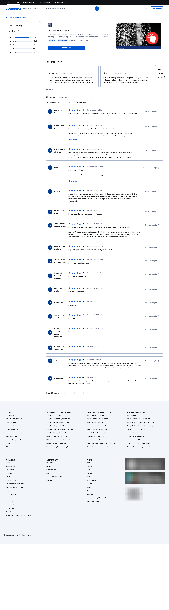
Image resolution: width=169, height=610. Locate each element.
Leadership (10, 470)
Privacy (89, 473)
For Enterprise (11, 494)
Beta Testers (51, 470)
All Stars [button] (67, 103)
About (8, 463)
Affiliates (90, 494)
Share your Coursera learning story (18, 515)
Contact (89, 484)
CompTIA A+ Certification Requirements (141, 422)
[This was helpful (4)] (151, 126)
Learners (49, 463)
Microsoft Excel (11, 436)
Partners (49, 466)
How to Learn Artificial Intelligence (139, 440)
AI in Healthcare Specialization (97, 426)
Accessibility (91, 480)
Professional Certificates (15, 484)
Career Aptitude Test (134, 415)
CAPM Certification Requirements (139, 419)
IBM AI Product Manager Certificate (58, 440)
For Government (12, 498)
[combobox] (68, 8)
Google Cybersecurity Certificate (58, 419)
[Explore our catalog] (27, 8)
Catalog (9, 477)
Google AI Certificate (53, 415)
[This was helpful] (152, 225)
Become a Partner (12, 505)
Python (8, 443)
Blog (48, 473)
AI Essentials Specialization (96, 415)
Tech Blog (50, 480)
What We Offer (11, 466)
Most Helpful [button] (82, 103)
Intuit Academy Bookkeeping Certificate (60, 447)
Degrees (9, 491)
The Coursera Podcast (54, 477)
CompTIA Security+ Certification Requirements (143, 426)
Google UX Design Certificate (56, 433)
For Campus (10, 501)
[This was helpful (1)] (151, 191)
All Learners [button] (51, 103)
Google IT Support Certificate (56, 426)
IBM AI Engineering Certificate (56, 436)
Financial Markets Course (95, 436)
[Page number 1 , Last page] (79, 393)
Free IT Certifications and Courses (139, 433)
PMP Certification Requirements (138, 443)
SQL (7, 447)
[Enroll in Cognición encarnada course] (66, 48)
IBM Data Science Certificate (56, 443)
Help (88, 477)
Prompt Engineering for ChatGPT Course (101, 443)
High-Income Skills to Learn (136, 436)
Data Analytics (11, 426)
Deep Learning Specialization (97, 429)
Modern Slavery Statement (96, 498)
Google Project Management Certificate (60, 429)
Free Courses (11, 512)
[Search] (97, 8)
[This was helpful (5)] (151, 111)
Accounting (10, 415)
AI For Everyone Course (95, 422)
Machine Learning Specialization (98, 440)
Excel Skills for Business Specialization (100, 433)
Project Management (13, 440)
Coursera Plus (11, 480)
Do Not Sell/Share (93, 501)
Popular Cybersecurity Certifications (140, 447)
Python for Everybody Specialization (99, 447)
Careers (9, 473)
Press (89, 463)
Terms (89, 470)
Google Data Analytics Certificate (58, 422)
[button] (37, 8)
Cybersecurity (11, 422)
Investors (90, 466)
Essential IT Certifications (136, 429)
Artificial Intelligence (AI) (14, 419)
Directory (90, 491)
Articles (89, 487)
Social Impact (10, 508)
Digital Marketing (12, 429)
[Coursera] (13, 8)
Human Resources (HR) (14, 433)
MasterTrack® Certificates (15, 487)
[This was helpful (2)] (151, 150)
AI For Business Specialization (97, 419)
